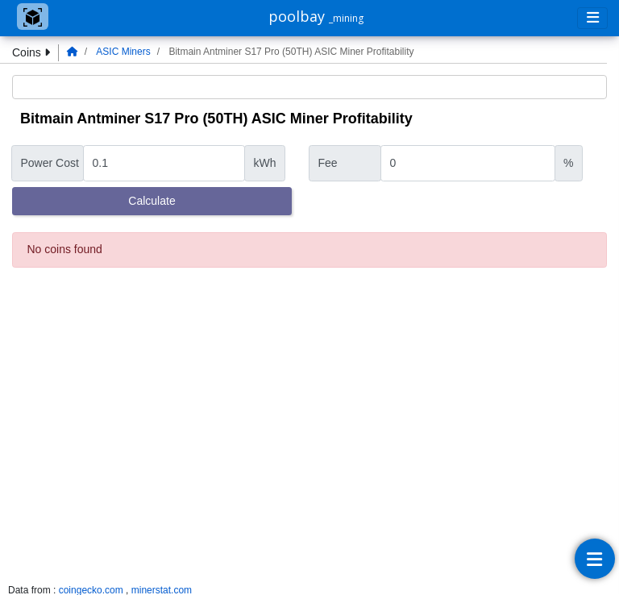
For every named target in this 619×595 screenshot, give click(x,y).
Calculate (151, 200)
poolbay (316, 16)
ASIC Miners (123, 51)
